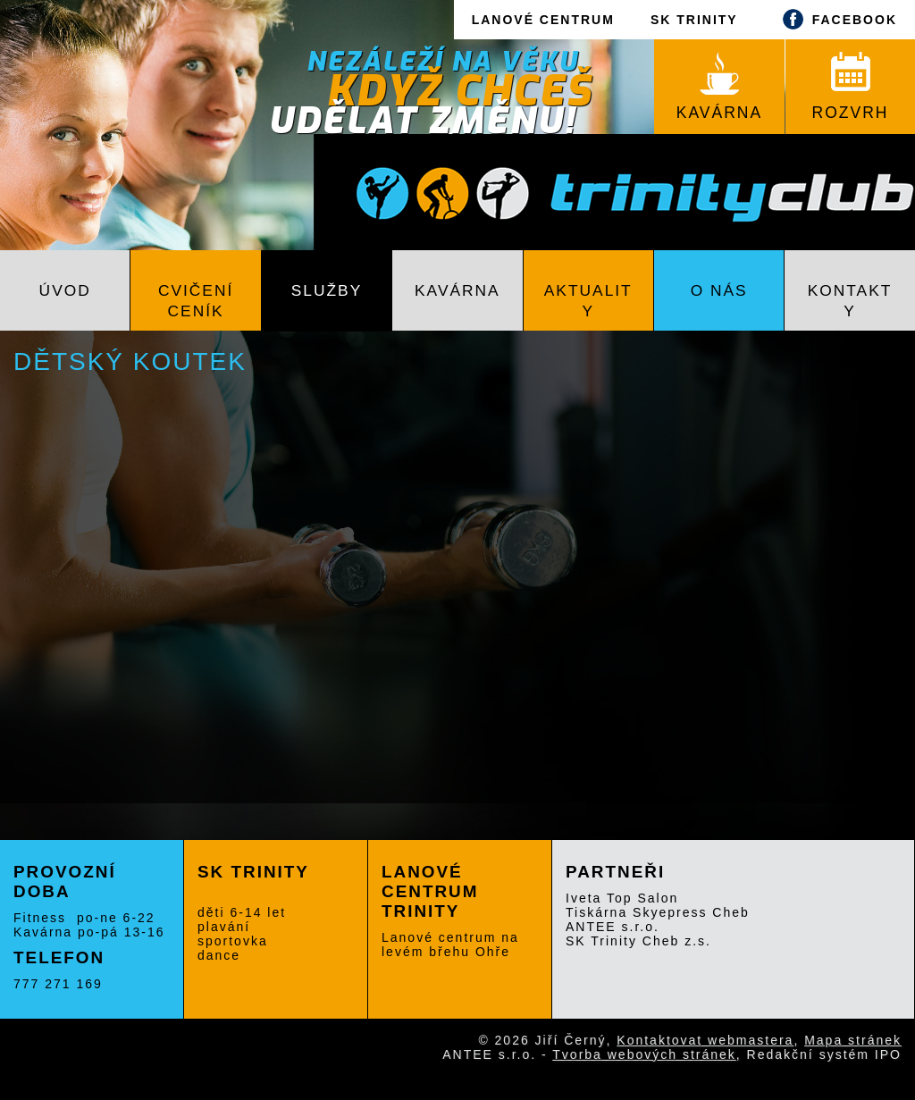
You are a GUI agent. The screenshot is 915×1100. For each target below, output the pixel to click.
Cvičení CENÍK (195, 300)
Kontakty (850, 300)
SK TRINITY (694, 20)
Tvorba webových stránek (644, 1054)
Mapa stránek (853, 1040)
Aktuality (588, 300)
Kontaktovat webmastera (705, 1040)
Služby (327, 290)
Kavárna (457, 290)
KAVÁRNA (719, 87)
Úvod (65, 290)
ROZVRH (850, 87)
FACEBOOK (835, 19)
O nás (719, 290)
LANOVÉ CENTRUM (543, 20)
